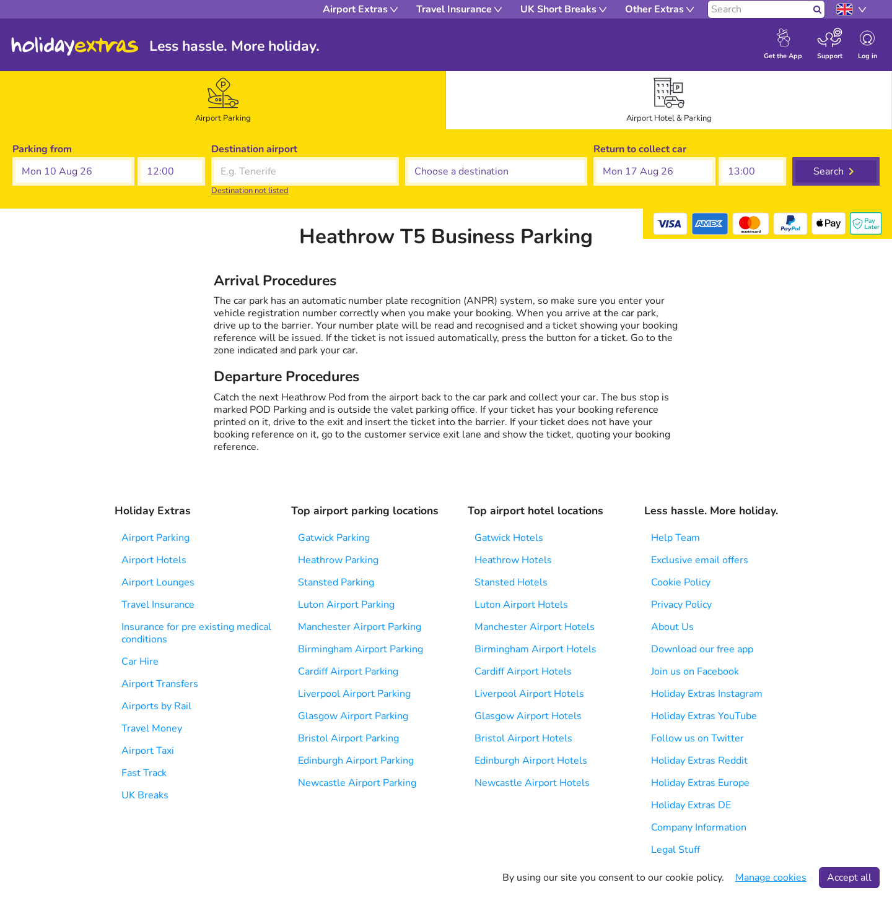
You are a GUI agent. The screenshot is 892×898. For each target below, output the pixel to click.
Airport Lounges (158, 582)
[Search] (759, 9)
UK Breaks (144, 795)
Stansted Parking (336, 582)
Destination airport (254, 149)
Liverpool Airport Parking (354, 694)
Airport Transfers (159, 684)
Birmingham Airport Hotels (535, 649)
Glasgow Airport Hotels (528, 716)
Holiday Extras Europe (700, 783)
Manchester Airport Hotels (534, 627)
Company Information (698, 827)
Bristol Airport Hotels (523, 738)
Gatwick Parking (334, 538)
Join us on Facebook (695, 671)
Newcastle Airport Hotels (532, 783)
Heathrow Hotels (513, 560)
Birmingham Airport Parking (360, 649)
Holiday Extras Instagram (707, 694)
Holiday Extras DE (691, 805)
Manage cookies (771, 877)
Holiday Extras (75, 46)
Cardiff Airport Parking (348, 671)
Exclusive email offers (699, 560)
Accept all (849, 877)
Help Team (675, 538)
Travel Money (151, 728)
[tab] (223, 100)
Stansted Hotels (511, 582)
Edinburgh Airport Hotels (530, 760)
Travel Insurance (158, 604)
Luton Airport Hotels (521, 604)
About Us (672, 627)
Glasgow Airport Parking (353, 716)
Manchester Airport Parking (359, 627)
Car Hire (140, 661)
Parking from (42, 149)
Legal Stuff (675, 850)
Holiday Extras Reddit (699, 760)
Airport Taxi (147, 751)
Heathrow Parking (338, 560)
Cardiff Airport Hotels (523, 671)
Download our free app (702, 649)
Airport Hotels (153, 560)
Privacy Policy (681, 604)
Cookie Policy (681, 582)
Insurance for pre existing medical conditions (196, 633)
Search (828, 171)
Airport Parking (155, 538)
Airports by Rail (156, 706)
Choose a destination (453, 149)
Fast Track (144, 773)
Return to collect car (639, 149)
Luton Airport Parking (346, 604)
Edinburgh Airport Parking (356, 760)
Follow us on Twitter (697, 738)
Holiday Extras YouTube (704, 716)
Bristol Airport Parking (348, 738)
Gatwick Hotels (508, 538)
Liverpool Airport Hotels (529, 694)
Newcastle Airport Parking (357, 783)
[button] (73, 171)
